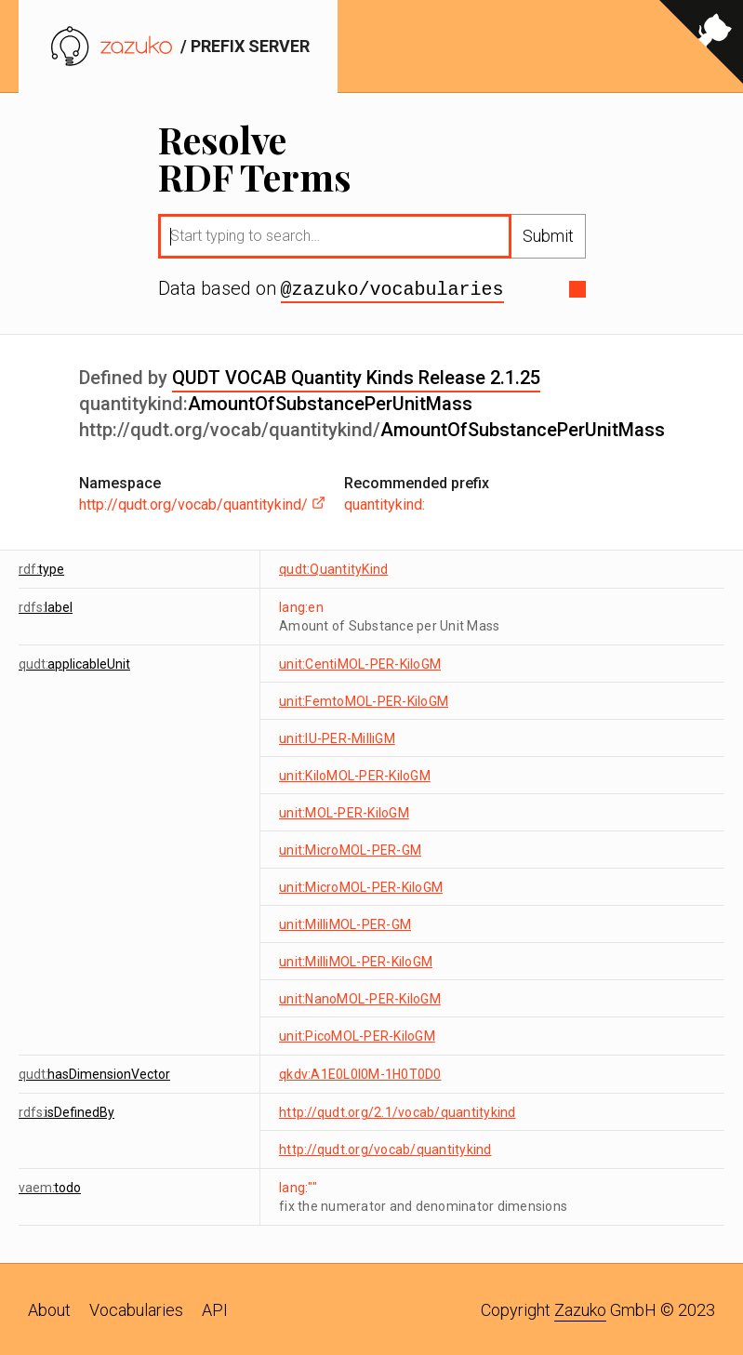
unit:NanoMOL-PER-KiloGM (360, 997)
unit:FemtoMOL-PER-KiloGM (363, 699)
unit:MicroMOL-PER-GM (350, 848)
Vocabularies (136, 1308)
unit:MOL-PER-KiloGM (344, 811)
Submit (548, 236)
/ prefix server (178, 46)
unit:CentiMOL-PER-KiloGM (360, 662)
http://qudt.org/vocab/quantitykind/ (202, 502)
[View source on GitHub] (701, 46)
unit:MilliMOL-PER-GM (345, 922)
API (215, 1308)
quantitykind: (384, 502)
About (49, 1308)
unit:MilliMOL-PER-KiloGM (355, 959)
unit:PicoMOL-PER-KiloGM (357, 1034)
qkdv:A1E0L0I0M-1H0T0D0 (360, 1072)
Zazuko (580, 1308)
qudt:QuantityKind (333, 567)
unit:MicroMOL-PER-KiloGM (361, 885)
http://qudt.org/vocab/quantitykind (385, 1147)
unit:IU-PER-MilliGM (337, 736)
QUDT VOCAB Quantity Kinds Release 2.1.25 (356, 376)
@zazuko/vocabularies (392, 288)
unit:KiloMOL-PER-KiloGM (355, 773)
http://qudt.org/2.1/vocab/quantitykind (397, 1110)
